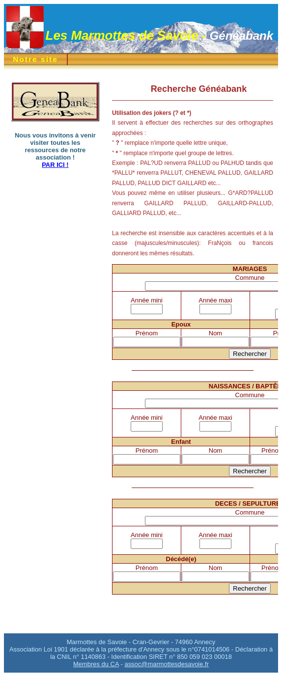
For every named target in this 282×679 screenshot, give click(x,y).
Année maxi (215, 300)
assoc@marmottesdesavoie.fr (166, 664)
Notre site (35, 59)
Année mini (147, 300)
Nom (215, 333)
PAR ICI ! (55, 164)
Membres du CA (96, 664)
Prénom (147, 333)
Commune (250, 277)
